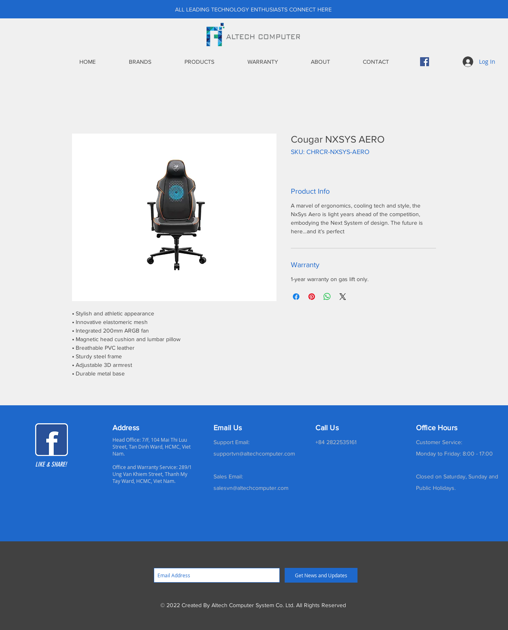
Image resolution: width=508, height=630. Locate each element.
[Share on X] (343, 297)
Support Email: (232, 442)
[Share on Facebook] (296, 297)
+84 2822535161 (336, 442)
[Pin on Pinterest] (312, 297)
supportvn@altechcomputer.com (254, 453)
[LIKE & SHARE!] (59, 464)
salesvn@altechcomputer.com (251, 488)
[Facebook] (424, 61)
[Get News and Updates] (321, 575)
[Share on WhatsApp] (327, 297)
